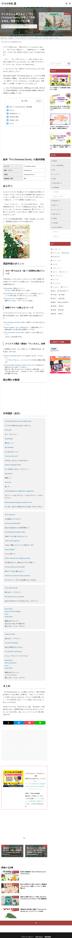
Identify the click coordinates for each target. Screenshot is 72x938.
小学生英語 (56, 226)
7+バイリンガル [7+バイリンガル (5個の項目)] (56, 256)
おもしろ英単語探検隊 (59, 167)
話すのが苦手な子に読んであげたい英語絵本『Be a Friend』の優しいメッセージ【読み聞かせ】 (33, 886)
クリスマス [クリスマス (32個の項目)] (54, 268)
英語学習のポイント (13, 113)
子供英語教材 (56, 189)
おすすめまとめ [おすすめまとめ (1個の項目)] (56, 260)
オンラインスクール (58, 212)
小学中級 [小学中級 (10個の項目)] (54, 298)
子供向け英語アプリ (58, 185)
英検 (54, 171)
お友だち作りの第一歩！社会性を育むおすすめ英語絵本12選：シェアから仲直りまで (60, 108)
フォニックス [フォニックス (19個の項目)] (55, 283)
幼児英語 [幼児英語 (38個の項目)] (62, 302)
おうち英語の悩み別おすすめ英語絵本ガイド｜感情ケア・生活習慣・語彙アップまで (60, 148)
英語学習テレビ (57, 203)
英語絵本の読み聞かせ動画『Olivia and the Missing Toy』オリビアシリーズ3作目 (33, 910)
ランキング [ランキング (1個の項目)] (65, 291)
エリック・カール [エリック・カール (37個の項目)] (56, 264)
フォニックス (56, 176)
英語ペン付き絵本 (60, 199)
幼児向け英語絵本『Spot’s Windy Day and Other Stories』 (32, 873)
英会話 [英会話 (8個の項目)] (61, 310)
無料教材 (57, 194)
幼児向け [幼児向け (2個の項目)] (54, 302)
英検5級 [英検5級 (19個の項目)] (54, 317)
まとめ (9, 123)
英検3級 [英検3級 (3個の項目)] (54, 313)
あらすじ (10, 110)
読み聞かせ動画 (12, 117)
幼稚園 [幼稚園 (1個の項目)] (53, 306)
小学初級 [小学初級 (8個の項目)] (62, 298)
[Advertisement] (24, 140)
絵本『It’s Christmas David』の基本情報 (19, 107)
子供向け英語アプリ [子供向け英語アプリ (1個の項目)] (64, 294)
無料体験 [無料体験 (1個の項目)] (54, 310)
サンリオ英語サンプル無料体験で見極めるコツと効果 (60, 88)
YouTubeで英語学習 (58, 231)
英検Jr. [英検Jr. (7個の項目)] (61, 317)
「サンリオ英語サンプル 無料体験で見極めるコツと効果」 (35, 801)
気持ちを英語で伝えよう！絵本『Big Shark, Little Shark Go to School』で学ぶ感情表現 (33, 899)
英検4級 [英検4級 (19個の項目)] (62, 313)
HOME (4, 38)
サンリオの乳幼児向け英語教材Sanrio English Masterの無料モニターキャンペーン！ (35, 786)
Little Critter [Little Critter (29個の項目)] (66, 256)
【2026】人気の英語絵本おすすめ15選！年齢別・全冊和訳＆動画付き (60, 128)
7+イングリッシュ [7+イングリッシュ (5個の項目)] (56, 253)
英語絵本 (27, 25)
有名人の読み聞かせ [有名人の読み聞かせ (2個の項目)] (64, 306)
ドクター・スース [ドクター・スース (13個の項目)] (56, 272)
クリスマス (6, 27)
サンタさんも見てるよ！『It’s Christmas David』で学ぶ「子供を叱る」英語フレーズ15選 (37, 38)
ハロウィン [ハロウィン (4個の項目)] (54, 275)
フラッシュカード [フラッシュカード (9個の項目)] (56, 287)
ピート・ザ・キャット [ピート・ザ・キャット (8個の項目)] (57, 279)
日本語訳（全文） (13, 120)
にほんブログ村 (54, 354)
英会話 (55, 180)
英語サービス (56, 208)
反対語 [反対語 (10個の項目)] (53, 294)
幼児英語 (55, 221)
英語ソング (58, 235)
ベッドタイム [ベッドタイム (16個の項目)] (55, 291)
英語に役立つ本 (57, 217)
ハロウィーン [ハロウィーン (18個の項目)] (64, 275)
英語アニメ (58, 240)
